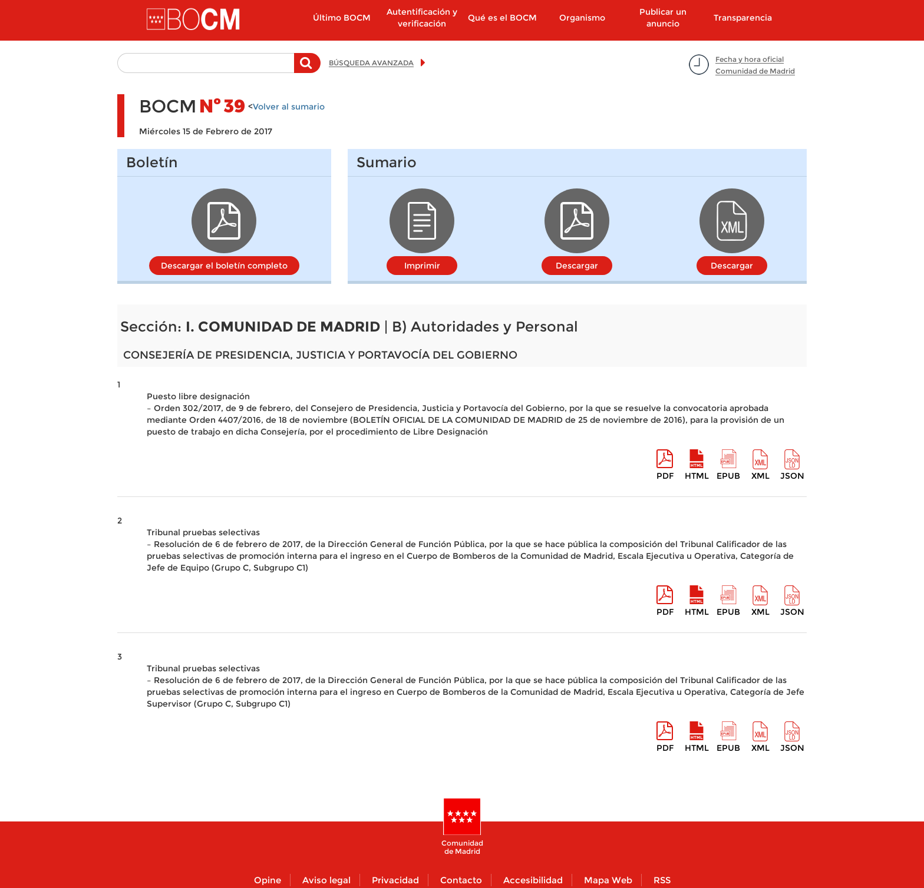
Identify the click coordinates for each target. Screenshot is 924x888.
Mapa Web (608, 880)
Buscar (307, 69)
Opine (267, 880)
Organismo (582, 17)
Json (792, 475)
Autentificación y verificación (422, 17)
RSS (662, 880)
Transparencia (743, 17)
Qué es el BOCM (502, 17)
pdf (665, 475)
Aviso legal (326, 880)
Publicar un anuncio (663, 17)
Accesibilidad (533, 880)
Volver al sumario (289, 106)
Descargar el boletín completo (224, 265)
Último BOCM (342, 17)
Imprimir (422, 265)
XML (760, 475)
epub (728, 475)
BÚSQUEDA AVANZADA (371, 62)
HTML (697, 475)
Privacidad (395, 880)
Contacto (461, 880)
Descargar (577, 265)
